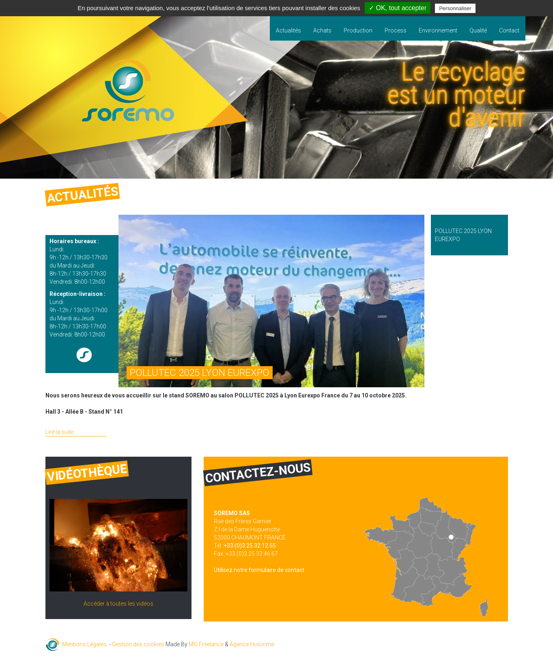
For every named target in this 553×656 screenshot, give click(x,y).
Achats (322, 30)
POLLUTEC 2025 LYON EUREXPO (199, 372)
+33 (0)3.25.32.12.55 (250, 545)
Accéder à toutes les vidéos (118, 603)
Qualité (478, 30)
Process (396, 30)
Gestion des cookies (138, 644)
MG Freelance (206, 644)
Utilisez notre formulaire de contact (259, 570)
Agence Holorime (252, 644)
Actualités (288, 30)
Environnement (438, 30)
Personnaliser (455, 8)
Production (358, 30)
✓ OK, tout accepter (397, 7)
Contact (509, 30)
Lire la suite (59, 432)
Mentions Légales (84, 644)
